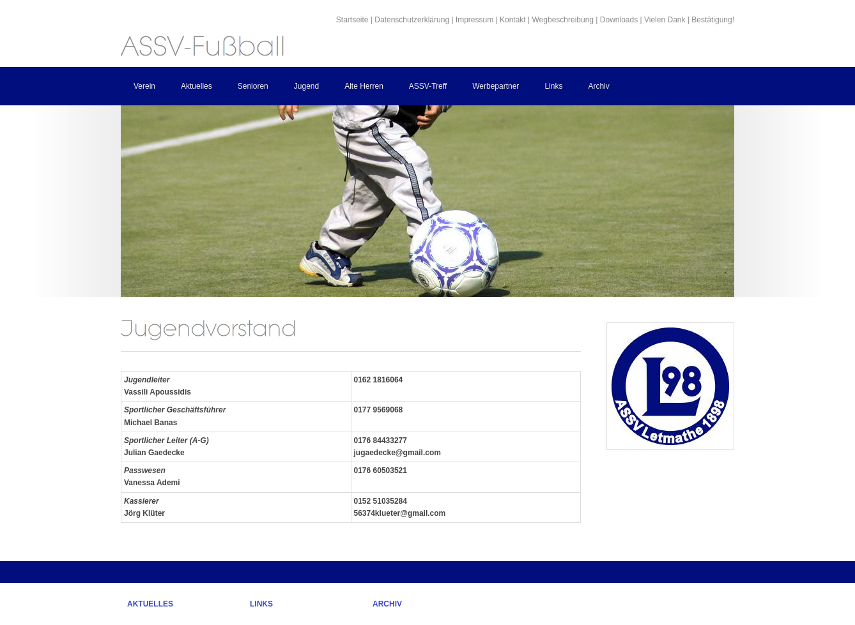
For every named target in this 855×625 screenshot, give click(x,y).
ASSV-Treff (428, 86)
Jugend (306, 86)
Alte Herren (363, 86)
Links (553, 86)
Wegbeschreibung (563, 19)
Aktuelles (196, 86)
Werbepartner (495, 86)
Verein (144, 86)
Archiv (598, 86)
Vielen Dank (665, 19)
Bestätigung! (712, 19)
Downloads (619, 19)
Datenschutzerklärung (411, 19)
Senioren (253, 86)
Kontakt (513, 19)
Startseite (352, 19)
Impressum (474, 19)
